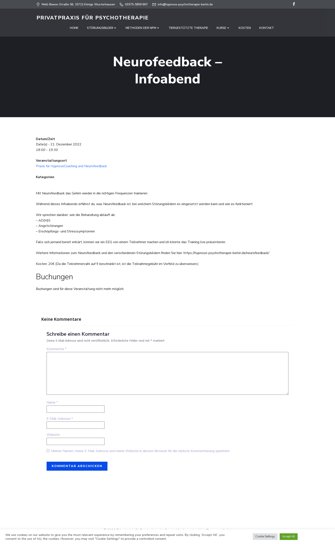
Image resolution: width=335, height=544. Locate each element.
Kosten (245, 28)
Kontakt (266, 28)
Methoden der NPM (143, 28)
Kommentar (56, 350)
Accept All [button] (288, 536)
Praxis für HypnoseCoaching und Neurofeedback (71, 167)
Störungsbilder (102, 28)
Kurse (223, 28)
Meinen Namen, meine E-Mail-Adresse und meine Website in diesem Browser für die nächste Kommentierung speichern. (140, 452)
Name (52, 403)
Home (74, 28)
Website (53, 435)
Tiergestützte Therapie (188, 28)
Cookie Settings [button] (265, 536)
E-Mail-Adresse (60, 419)
